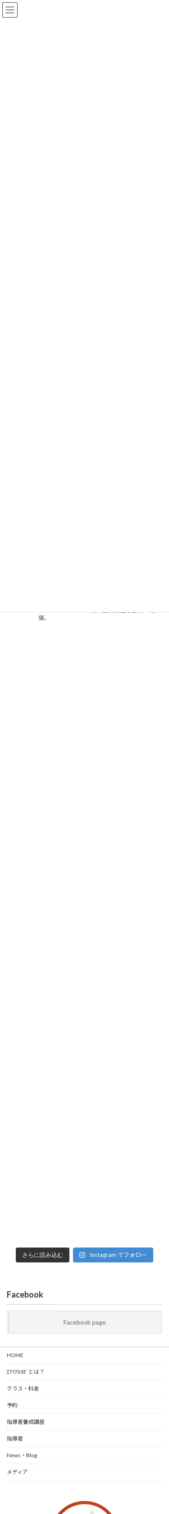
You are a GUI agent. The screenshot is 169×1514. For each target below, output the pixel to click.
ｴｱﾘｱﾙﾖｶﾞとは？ (26, 1371)
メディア (17, 1471)
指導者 (15, 1438)
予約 (12, 1405)
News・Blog (22, 1455)
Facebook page (85, 1322)
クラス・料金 (23, 1388)
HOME (15, 1355)
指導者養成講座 (26, 1421)
